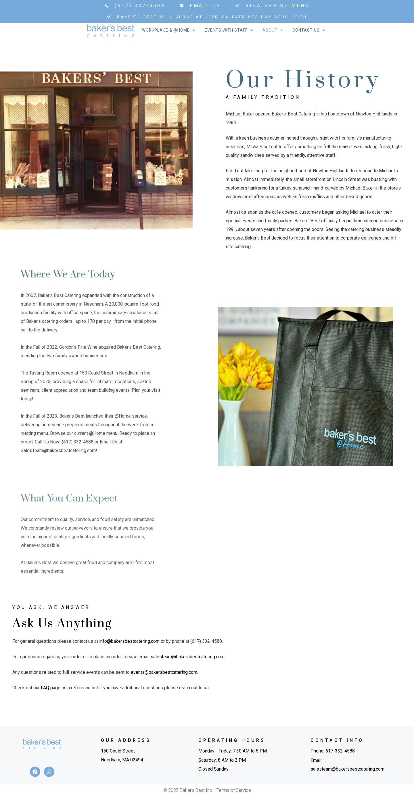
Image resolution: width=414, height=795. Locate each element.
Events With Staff (229, 30)
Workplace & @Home (168, 30)
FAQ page (50, 687)
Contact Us (308, 30)
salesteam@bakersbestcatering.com (188, 656)
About (272, 30)
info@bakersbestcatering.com (129, 641)
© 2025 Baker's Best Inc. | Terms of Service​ (207, 790)
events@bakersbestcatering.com (164, 672)
